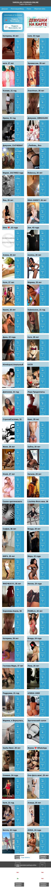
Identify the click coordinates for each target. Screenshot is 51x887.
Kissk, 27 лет (9, 474)
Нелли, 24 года (35, 584)
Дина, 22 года (9, 337)
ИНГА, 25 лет (9, 556)
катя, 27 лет (8, 63)
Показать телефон (18, 884)
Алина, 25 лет (9, 255)
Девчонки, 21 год (11, 392)
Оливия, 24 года (10, 775)
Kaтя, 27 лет (8, 282)
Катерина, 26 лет (11, 638)
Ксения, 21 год (9, 91)
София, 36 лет (9, 529)
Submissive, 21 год (36, 310)
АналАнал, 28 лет (36, 91)
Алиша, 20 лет (34, 803)
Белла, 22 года (10, 830)
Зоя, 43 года (33, 228)
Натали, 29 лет (34, 474)
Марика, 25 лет (35, 282)
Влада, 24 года (35, 638)
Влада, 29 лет (34, 529)
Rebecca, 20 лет (35, 173)
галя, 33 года (34, 36)
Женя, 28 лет (9, 447)
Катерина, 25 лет (11, 36)
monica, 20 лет (34, 255)
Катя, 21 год (8, 803)
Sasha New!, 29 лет (11, 748)
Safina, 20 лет (34, 447)
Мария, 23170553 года (13, 173)
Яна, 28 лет (8, 200)
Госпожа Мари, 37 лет (13, 666)
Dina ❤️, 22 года (10, 228)
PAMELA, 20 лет (35, 611)
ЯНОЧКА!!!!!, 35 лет (12, 584)
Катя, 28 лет (33, 337)
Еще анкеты (25, 857)
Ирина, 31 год (9, 118)
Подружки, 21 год (11, 693)
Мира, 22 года (34, 556)
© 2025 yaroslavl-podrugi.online (25, 865)
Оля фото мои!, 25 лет (38, 775)
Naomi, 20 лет (9, 310)
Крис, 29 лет (33, 419)
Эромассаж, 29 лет (36, 63)
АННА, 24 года (34, 830)
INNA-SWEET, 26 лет (37, 200)
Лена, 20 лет (33, 666)
